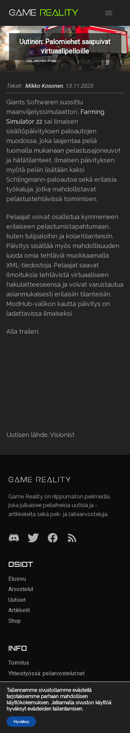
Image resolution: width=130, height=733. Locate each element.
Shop (14, 621)
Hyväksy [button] (21, 721)
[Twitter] (33, 538)
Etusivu (17, 578)
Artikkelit (19, 610)
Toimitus (18, 662)
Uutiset (17, 600)
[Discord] (13, 538)
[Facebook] (52, 538)
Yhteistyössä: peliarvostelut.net (46, 673)
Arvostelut (20, 589)
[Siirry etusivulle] (43, 13)
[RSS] (72, 538)
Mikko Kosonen (44, 86)
